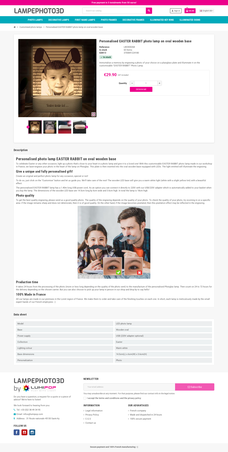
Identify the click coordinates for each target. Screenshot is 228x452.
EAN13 (102, 53)
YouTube (24, 432)
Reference (104, 47)
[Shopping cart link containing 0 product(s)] (190, 10)
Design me (141, 89)
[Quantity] (145, 83)
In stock (103, 50)
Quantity (123, 83)
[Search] (117, 11)
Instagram (32, 432)
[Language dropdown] (206, 11)
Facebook (16, 432)
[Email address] (129, 387)
